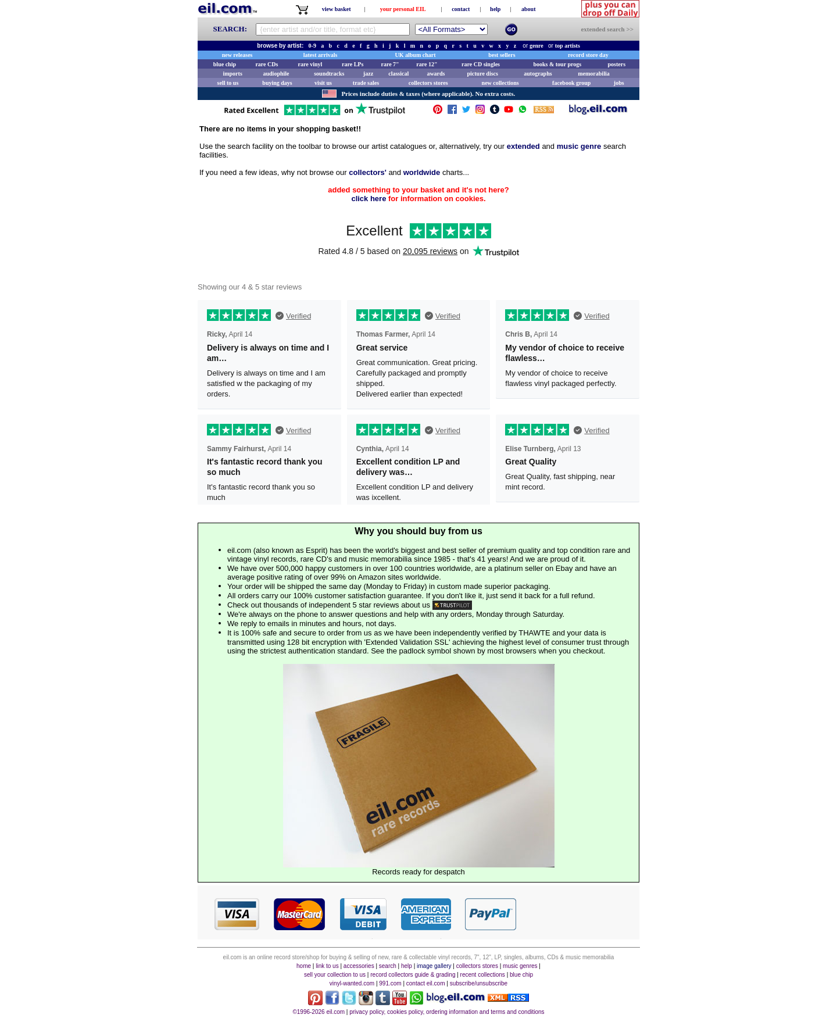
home (303, 966)
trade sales (366, 83)
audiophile (276, 73)
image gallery (434, 966)
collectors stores (428, 83)
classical (398, 73)
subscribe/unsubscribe (479, 983)
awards (436, 73)
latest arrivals (320, 55)
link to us (327, 966)
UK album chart (415, 55)
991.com (390, 983)
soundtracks (329, 73)
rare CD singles (481, 64)
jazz (368, 73)
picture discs (482, 73)
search (387, 966)
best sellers (501, 55)
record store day (588, 55)
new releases (237, 55)
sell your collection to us (335, 974)
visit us (323, 83)
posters (616, 64)
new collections (500, 83)
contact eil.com (425, 983)
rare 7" (390, 64)
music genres (520, 966)
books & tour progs (557, 64)
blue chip (224, 64)
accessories (359, 966)
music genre (579, 146)
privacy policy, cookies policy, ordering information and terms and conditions (446, 1012)
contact (461, 9)
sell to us (228, 83)
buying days (277, 83)
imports (232, 73)
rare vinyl (310, 64)
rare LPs (352, 64)
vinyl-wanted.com (352, 983)
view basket (336, 9)
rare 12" (426, 64)
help (495, 9)
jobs (619, 83)
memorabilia (593, 73)
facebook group (571, 83)
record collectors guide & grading (412, 974)
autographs (538, 73)
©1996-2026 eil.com (318, 1012)
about (528, 9)
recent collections (482, 974)
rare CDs (266, 64)
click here (368, 198)
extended (523, 146)
